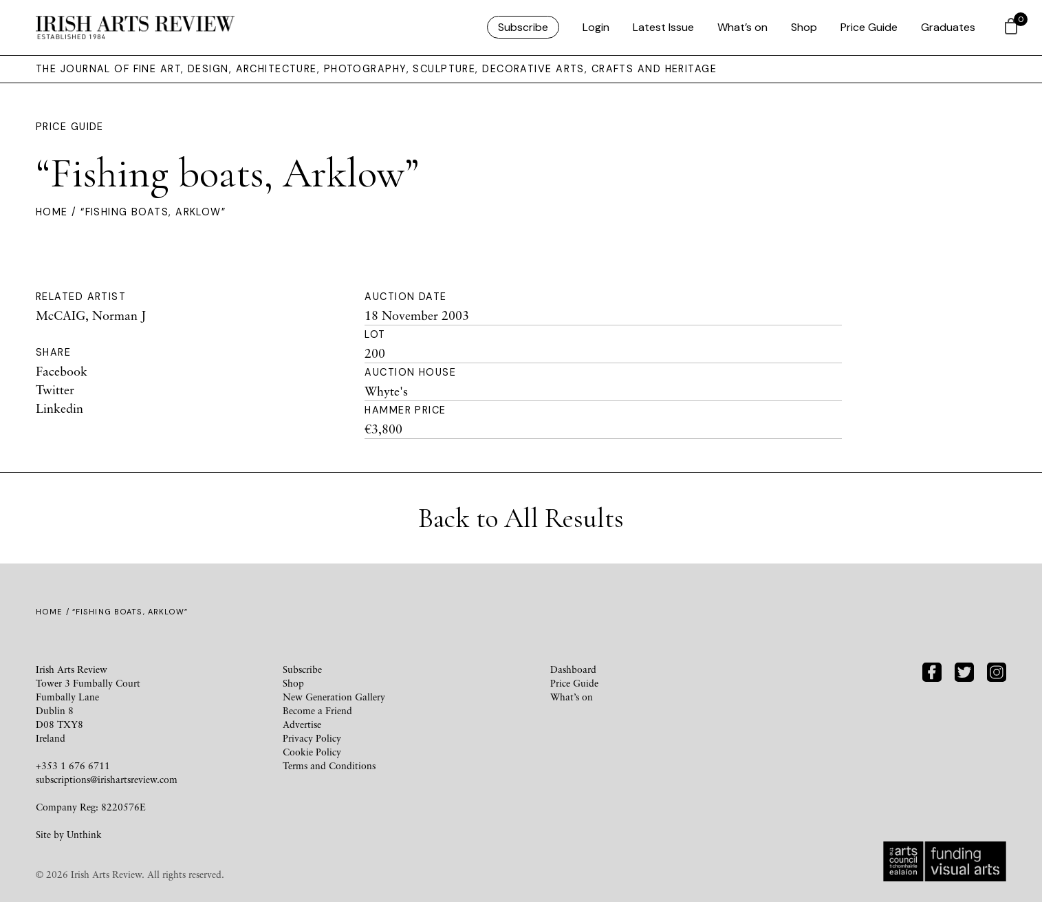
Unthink (84, 834)
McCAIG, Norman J (91, 315)
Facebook (61, 370)
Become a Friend (317, 710)
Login (596, 27)
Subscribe (523, 27)
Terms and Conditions (329, 765)
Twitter (55, 389)
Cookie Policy (312, 752)
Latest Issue (663, 27)
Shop (804, 27)
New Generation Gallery (334, 696)
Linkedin (59, 408)
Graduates (948, 27)
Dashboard (573, 669)
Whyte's (386, 390)
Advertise (302, 724)
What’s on (742, 27)
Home (52, 212)
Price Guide (869, 27)
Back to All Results (521, 518)
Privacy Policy (312, 738)
